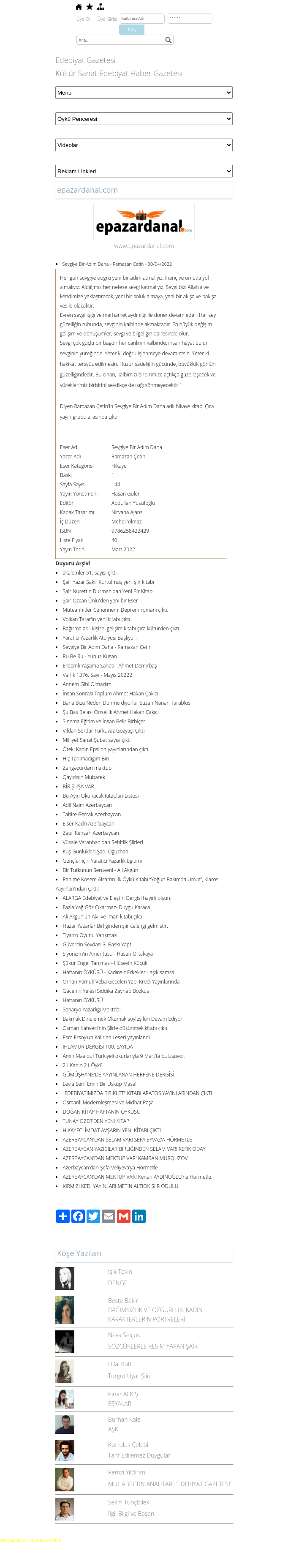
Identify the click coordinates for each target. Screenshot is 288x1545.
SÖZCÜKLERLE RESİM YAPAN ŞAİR (153, 1346)
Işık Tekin (120, 1271)
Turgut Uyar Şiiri (129, 1376)
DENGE (118, 1283)
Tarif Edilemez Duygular (139, 1455)
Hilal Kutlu (121, 1364)
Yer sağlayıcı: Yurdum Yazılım (30, 1540)
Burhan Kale (124, 1419)
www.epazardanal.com (144, 246)
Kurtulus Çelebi (128, 1445)
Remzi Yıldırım (126, 1472)
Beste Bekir (123, 1301)
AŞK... (115, 1429)
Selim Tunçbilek (128, 1502)
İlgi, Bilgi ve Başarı (131, 1514)
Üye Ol (83, 19)
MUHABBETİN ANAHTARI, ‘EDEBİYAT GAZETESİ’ (169, 1484)
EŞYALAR (119, 1404)
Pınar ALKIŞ (123, 1394)
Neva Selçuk (124, 1335)
